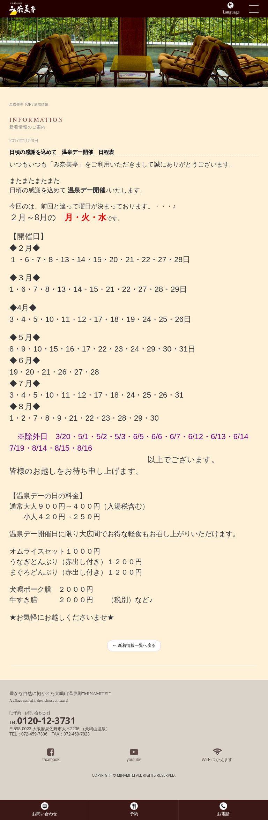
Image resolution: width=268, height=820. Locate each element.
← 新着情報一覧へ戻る (133, 645)
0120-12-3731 (42, 720)
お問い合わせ (44, 813)
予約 (134, 813)
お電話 (223, 813)
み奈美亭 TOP (20, 104)
